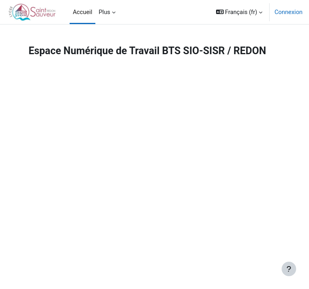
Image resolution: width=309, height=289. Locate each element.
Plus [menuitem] (104, 12)
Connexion (288, 12)
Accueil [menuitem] (82, 12)
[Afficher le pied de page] (289, 269)
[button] (239, 12)
